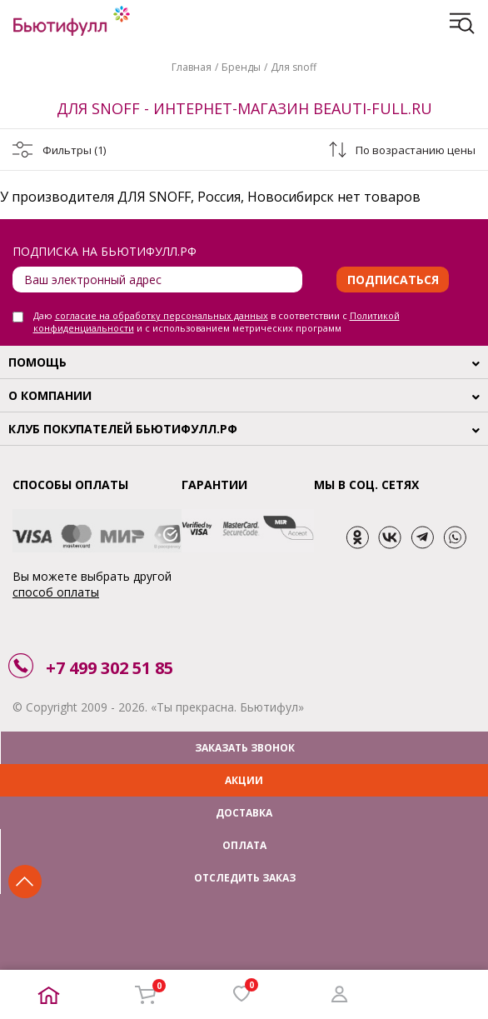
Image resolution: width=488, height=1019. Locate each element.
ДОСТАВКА (244, 813)
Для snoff (293, 67)
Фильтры (74, 149)
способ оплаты (55, 592)
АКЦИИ (244, 780)
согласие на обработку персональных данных (161, 315)
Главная (192, 67)
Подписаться (393, 279)
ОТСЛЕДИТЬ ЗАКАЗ (245, 878)
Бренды (241, 67)
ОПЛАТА (244, 845)
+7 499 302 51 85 (109, 668)
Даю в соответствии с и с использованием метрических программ (216, 321)
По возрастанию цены (416, 149)
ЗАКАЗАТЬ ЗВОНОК (245, 748)
